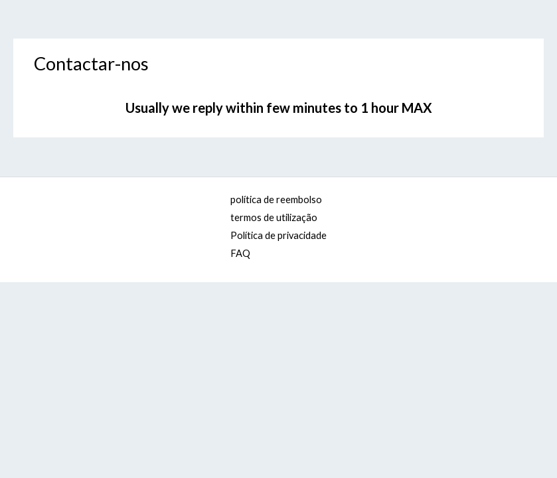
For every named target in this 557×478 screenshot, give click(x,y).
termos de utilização (273, 217)
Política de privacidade (278, 235)
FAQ (240, 253)
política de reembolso (276, 199)
